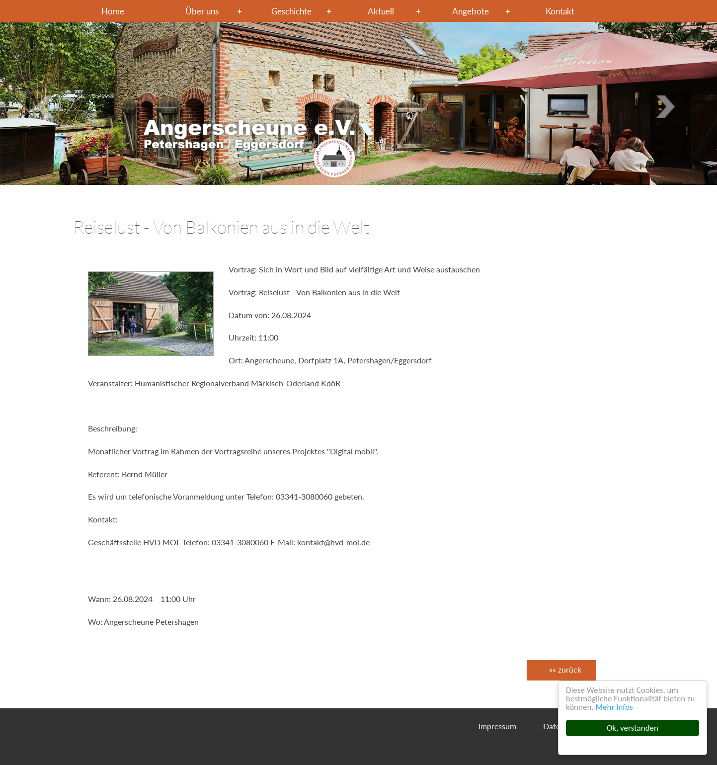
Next (48, 106)
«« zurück (565, 669)
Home (112, 11)
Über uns (202, 11)
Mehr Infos (614, 707)
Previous (668, 106)
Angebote (470, 11)
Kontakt (560, 11)
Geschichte (291, 11)
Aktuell (381, 11)
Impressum (497, 726)
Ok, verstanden (632, 728)
